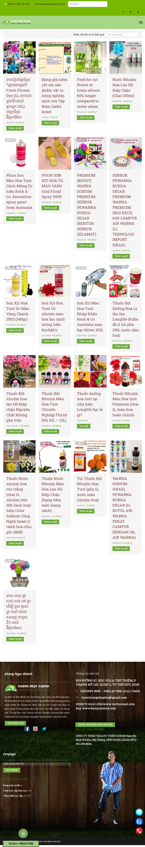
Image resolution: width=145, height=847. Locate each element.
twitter (130, 12)
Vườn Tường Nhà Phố (13, 764)
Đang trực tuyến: (12, 785)
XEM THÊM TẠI (15, 723)
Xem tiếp (83, 426)
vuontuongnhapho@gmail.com (49, 4)
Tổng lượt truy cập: (13, 796)
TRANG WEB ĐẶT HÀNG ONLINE (95, 724)
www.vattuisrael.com (119, 704)
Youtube (138, 12)
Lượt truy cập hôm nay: (15, 790)
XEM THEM (11, 770)
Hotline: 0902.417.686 (19, 4)
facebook (123, 12)
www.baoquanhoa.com (99, 708)
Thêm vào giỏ (15, 128)
